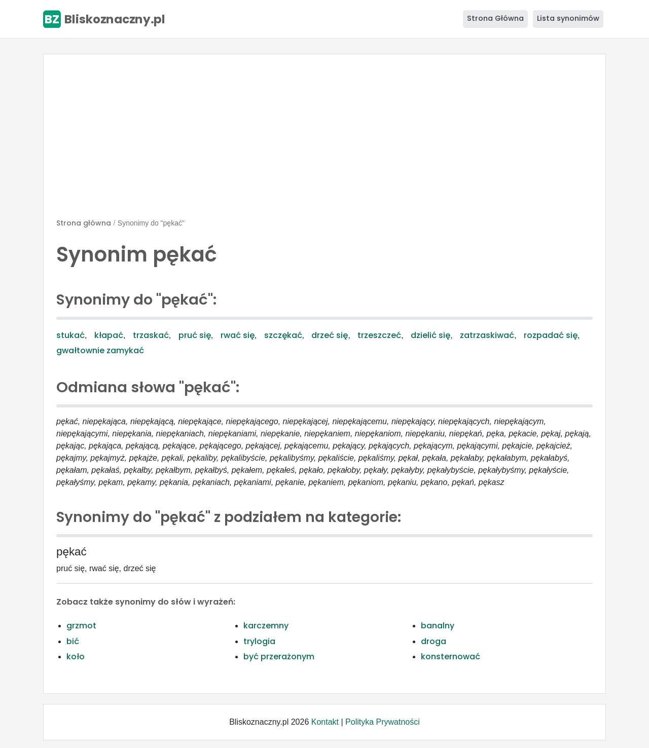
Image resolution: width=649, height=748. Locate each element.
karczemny (266, 625)
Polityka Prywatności (382, 722)
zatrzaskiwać (487, 335)
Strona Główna (495, 18)
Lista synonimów (568, 18)
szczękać (283, 335)
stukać (70, 335)
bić (72, 641)
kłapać (108, 335)
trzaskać (151, 335)
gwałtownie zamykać (100, 350)
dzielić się (430, 335)
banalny (437, 625)
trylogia (259, 641)
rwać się (238, 335)
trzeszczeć (379, 335)
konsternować (450, 656)
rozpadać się (551, 335)
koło (75, 656)
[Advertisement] (324, 140)
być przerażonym (278, 656)
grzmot (81, 625)
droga (433, 641)
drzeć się (329, 335)
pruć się (194, 335)
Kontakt (325, 722)
